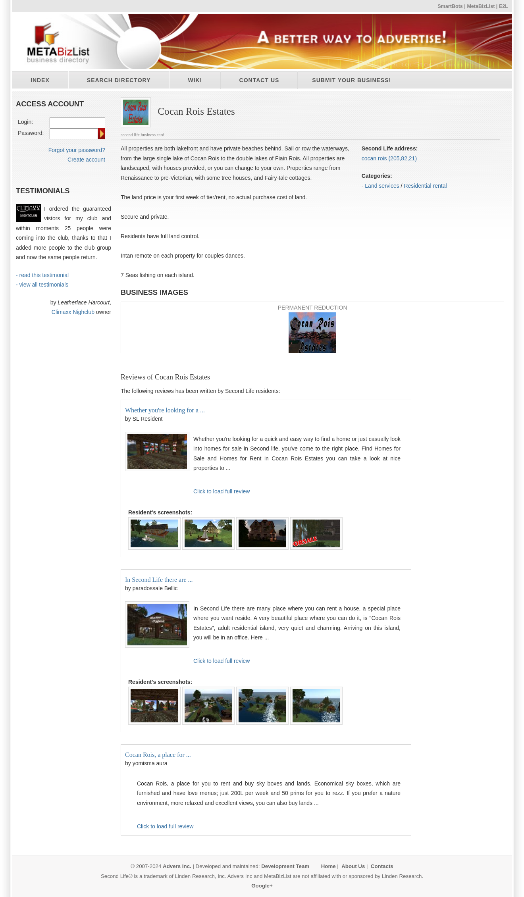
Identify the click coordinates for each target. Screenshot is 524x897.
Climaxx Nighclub (73, 312)
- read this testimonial (42, 275)
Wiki (195, 80)
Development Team (285, 866)
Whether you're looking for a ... (165, 410)
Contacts (382, 866)
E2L (503, 6)
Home (328, 866)
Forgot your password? (76, 150)
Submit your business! (351, 80)
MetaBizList (481, 6)
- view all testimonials (42, 284)
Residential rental (425, 186)
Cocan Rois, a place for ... (158, 754)
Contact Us (259, 80)
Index (40, 80)
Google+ (262, 886)
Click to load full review (221, 491)
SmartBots (450, 6)
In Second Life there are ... (159, 579)
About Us (353, 866)
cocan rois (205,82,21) (389, 158)
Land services (382, 186)
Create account (86, 159)
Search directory (119, 80)
